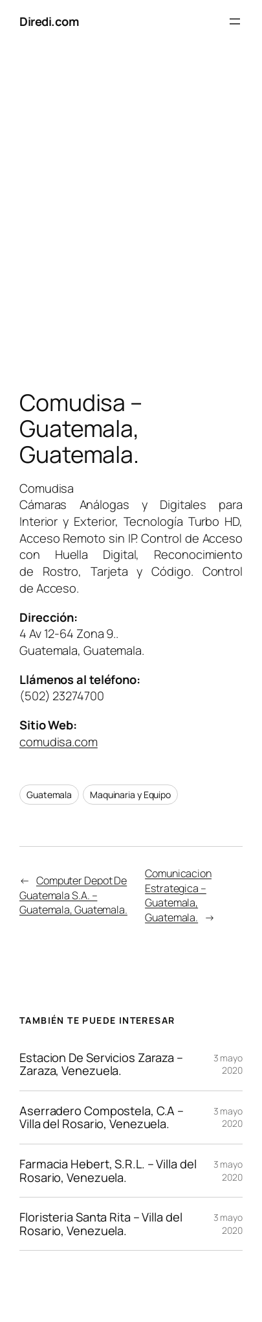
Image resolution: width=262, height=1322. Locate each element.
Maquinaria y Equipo (130, 794)
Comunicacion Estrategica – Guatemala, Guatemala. (178, 895)
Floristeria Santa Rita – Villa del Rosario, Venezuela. (100, 1223)
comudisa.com (58, 741)
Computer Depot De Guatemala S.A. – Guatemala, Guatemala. (73, 895)
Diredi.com (48, 21)
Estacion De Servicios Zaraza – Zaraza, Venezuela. (101, 1064)
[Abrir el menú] (235, 21)
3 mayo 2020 (228, 1064)
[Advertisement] (131, 219)
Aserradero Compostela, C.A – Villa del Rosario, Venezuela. (101, 1117)
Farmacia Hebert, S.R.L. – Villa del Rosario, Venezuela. (108, 1170)
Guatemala (49, 794)
